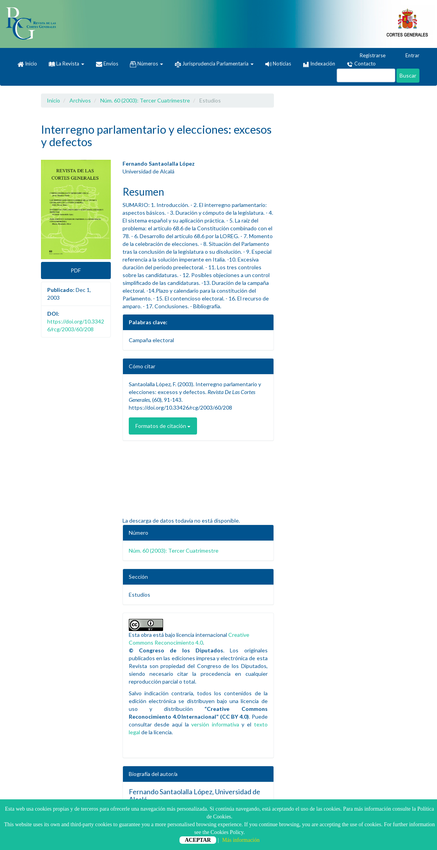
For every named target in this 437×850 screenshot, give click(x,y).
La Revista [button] (66, 63)
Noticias (278, 63)
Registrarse (368, 55)
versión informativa (215, 724)
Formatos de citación (162, 425)
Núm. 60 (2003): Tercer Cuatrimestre (145, 100)
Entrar (408, 55)
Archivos (80, 100)
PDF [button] (76, 270)
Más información (240, 840)
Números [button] (146, 63)
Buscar (408, 75)
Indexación (319, 63)
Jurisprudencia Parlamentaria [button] (214, 63)
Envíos (107, 63)
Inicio (27, 63)
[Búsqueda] (366, 75)
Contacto (361, 63)
